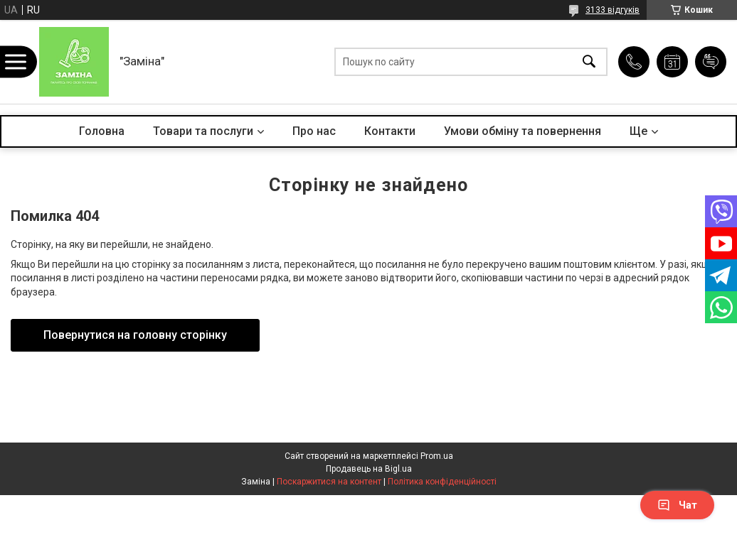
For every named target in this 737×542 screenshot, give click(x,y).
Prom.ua (436, 456)
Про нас (314, 131)
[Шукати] (589, 62)
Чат (677, 505)
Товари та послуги (203, 131)
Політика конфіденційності (442, 482)
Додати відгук (710, 61)
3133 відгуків (612, 10)
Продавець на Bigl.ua (369, 469)
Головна (101, 131)
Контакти (389, 131)
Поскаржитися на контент (329, 482)
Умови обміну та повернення (522, 131)
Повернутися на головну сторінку (135, 335)
